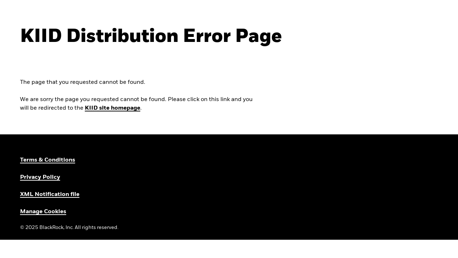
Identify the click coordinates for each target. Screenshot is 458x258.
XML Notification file (49, 194)
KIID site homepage (112, 108)
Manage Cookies (43, 212)
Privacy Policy (40, 177)
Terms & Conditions (47, 160)
